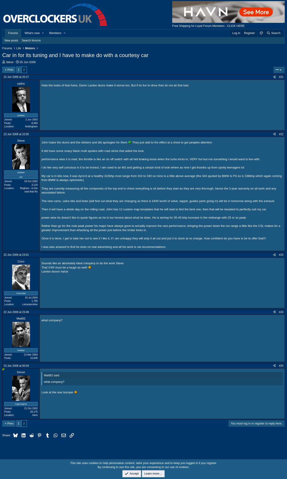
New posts (11, 40)
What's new (32, 33)
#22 (281, 134)
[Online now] (3, 369)
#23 (281, 254)
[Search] (273, 33)
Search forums (31, 40)
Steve (9, 62)
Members (55, 33)
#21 (281, 77)
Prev (10, 69)
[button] (43, 33)
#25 (281, 365)
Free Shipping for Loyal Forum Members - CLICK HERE (208, 26)
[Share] (274, 77)
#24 (281, 312)
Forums (13, 33)
